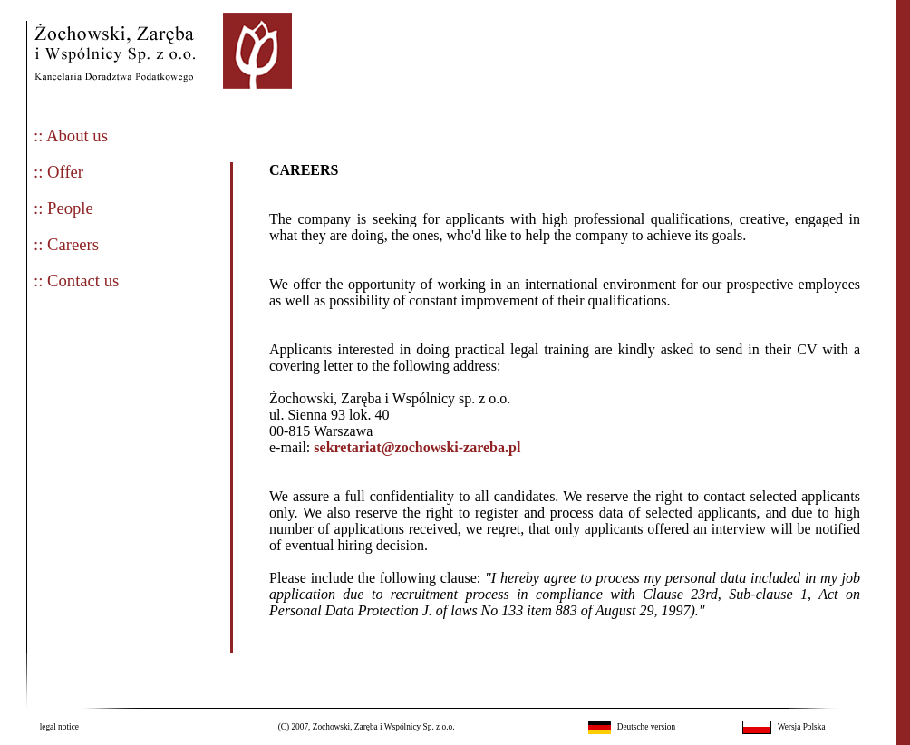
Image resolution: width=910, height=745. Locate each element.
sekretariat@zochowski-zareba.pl (417, 447)
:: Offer (58, 171)
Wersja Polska (802, 726)
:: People (63, 208)
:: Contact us (76, 280)
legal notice (59, 726)
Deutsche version (646, 726)
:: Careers (66, 244)
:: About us (71, 135)
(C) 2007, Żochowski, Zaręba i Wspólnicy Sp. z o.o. (366, 726)
